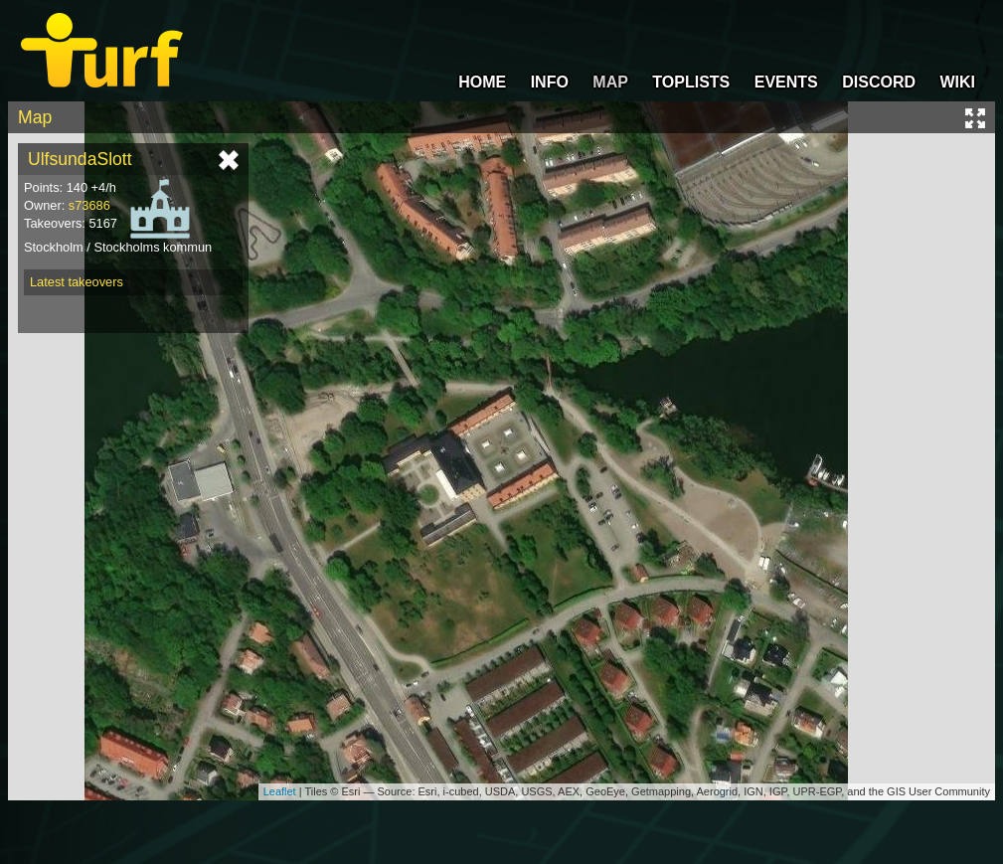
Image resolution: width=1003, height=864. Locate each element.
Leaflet (279, 791)
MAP (610, 82)
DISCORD (879, 82)
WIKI (957, 82)
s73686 (89, 205)
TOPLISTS (691, 82)
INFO (550, 82)
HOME (482, 82)
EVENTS (786, 82)
